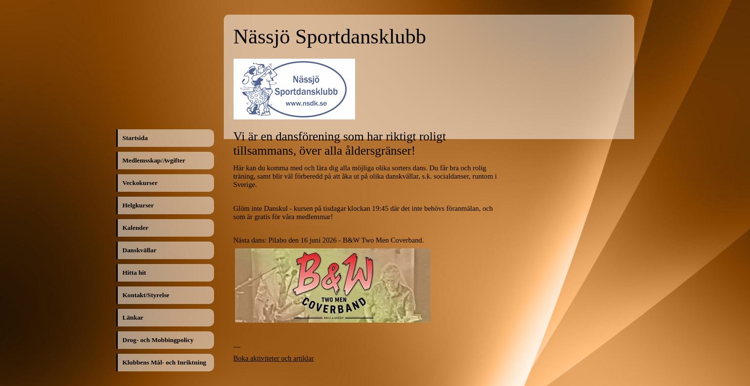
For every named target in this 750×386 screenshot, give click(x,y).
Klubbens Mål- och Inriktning (164, 362)
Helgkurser (138, 205)
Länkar (133, 317)
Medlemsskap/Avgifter (154, 160)
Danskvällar (140, 250)
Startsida (135, 138)
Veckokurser (140, 182)
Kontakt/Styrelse (146, 295)
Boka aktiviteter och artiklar (274, 358)
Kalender (136, 227)
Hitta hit (135, 272)
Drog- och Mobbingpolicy (158, 340)
